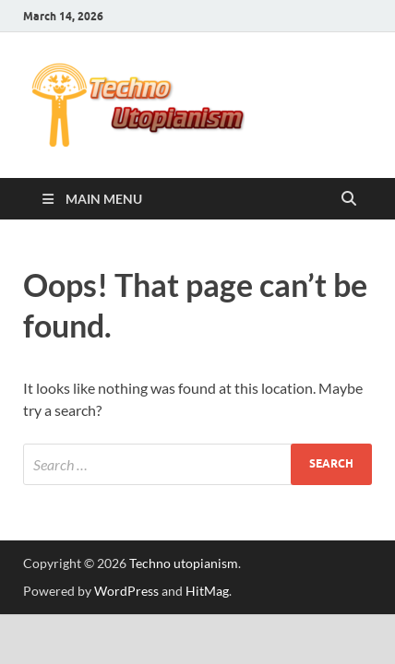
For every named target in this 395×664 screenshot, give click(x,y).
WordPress (126, 591)
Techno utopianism (183, 563)
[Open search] (349, 199)
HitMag (207, 591)
